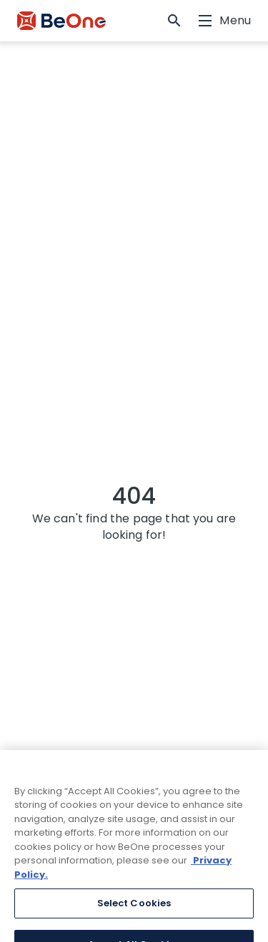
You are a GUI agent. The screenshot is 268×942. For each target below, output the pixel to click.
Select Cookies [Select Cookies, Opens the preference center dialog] (134, 912)
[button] (174, 20)
